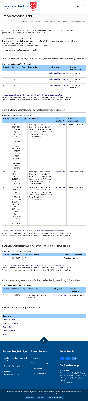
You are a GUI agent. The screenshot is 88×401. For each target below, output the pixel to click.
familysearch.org (59, 295)
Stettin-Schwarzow (10, 323)
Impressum (37, 368)
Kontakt (36, 358)
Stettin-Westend (9, 331)
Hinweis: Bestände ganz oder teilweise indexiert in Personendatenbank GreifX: (33, 95)
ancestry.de (60, 125)
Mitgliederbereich (40, 374)
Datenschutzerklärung (42, 363)
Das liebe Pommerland (13, 366)
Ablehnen (41, 397)
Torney (5, 334)
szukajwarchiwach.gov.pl (58, 73)
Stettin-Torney (8, 327)
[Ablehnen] (85, 395)
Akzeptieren (30, 397)
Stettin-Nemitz (9, 320)
